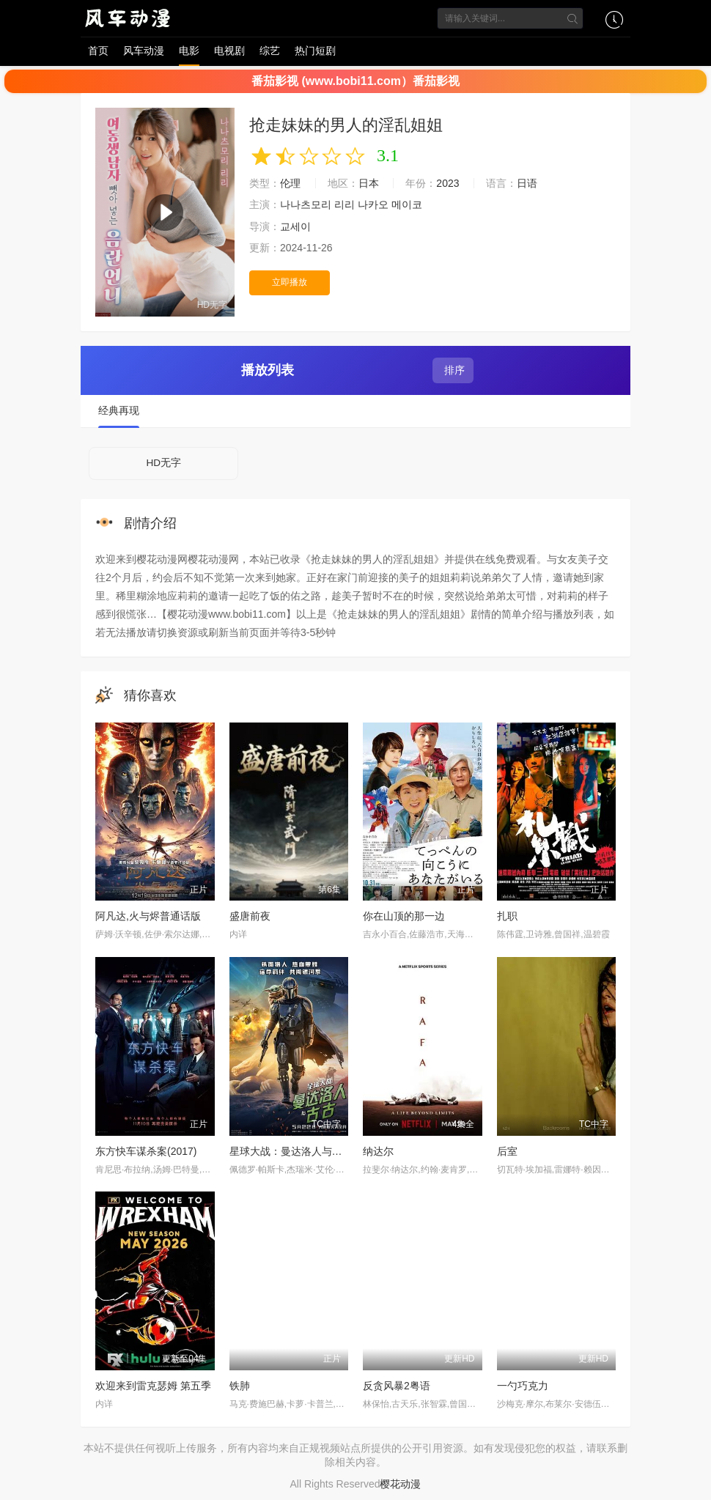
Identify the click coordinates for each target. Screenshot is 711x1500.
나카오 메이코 (390, 204)
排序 (453, 370)
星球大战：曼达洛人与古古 (291, 1152)
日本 (368, 183)
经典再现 (118, 411)
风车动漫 (143, 50)
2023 (447, 183)
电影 (189, 50)
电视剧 (229, 50)
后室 (507, 1152)
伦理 (290, 183)
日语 (527, 183)
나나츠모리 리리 (317, 204)
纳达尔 (378, 1152)
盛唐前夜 (249, 917)
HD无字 (163, 463)
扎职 (507, 917)
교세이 (295, 226)
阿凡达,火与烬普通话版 (148, 917)
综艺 (269, 50)
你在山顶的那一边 (404, 917)
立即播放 (289, 282)
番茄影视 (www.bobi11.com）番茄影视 (355, 81)
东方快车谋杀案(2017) (145, 1152)
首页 (98, 50)
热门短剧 (315, 50)
